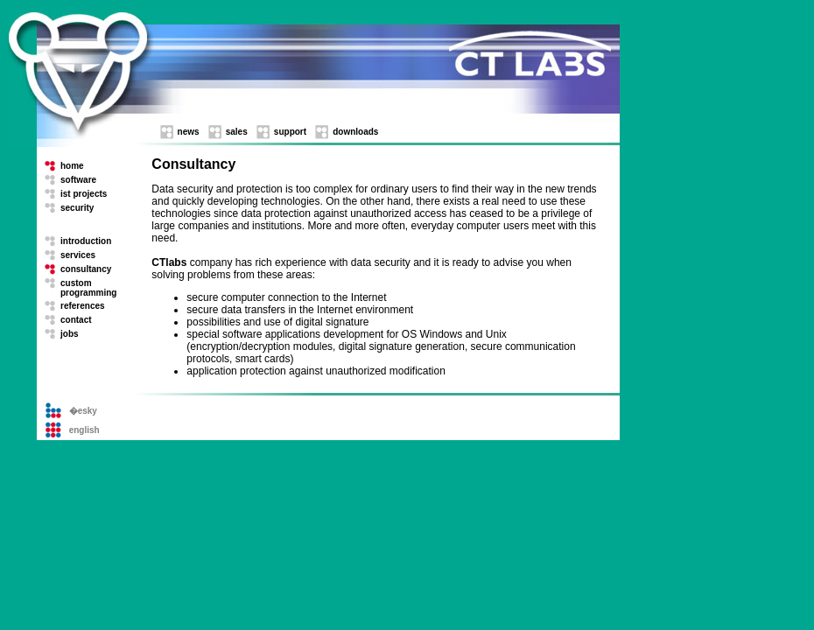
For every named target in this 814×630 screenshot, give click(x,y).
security (77, 208)
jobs (69, 334)
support (290, 131)
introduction (85, 241)
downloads (355, 131)
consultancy (85, 269)
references (82, 306)
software (78, 180)
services (77, 255)
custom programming (88, 288)
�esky (83, 411)
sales (237, 131)
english (84, 430)
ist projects (83, 194)
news (189, 131)
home (72, 166)
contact (76, 320)
